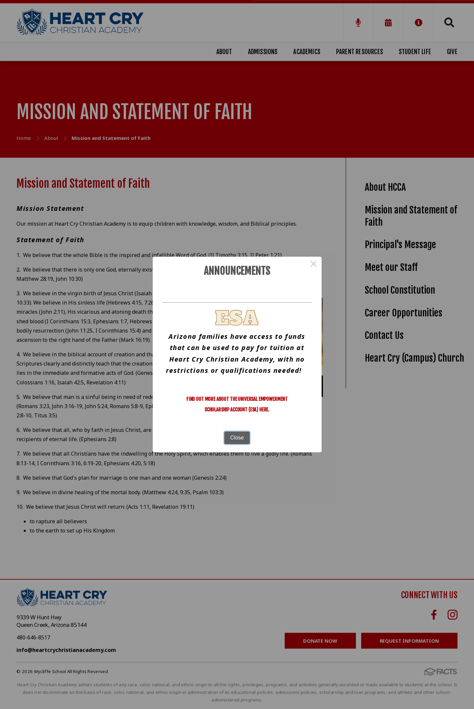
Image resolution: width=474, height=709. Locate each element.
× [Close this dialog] (314, 265)
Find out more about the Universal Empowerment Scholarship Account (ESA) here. (237, 404)
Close (237, 437)
